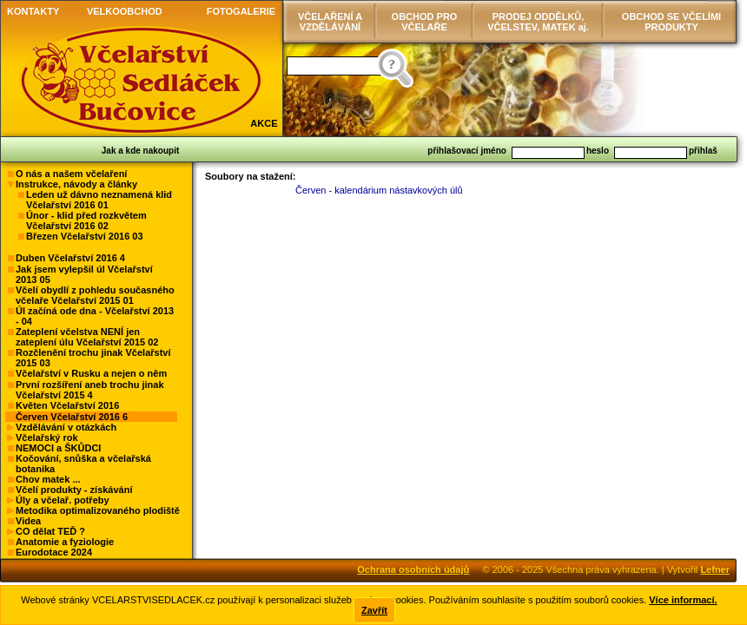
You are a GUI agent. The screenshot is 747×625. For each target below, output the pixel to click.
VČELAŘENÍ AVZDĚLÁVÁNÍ (330, 21)
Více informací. (683, 600)
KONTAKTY (33, 11)
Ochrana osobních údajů (413, 569)
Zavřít (374, 610)
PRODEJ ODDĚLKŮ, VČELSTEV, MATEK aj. (538, 21)
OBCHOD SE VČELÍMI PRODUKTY (671, 21)
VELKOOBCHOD (124, 11)
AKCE (263, 123)
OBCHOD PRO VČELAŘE (425, 21)
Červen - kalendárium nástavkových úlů (379, 190)
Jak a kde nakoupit (140, 150)
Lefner (715, 569)
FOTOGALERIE (241, 11)
